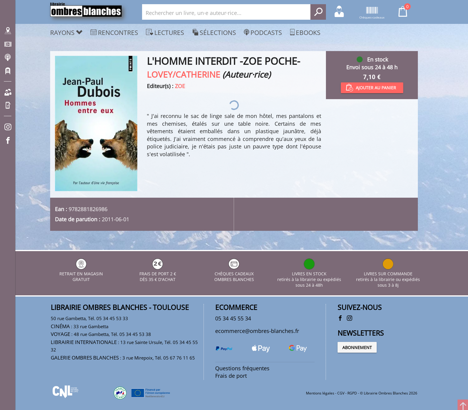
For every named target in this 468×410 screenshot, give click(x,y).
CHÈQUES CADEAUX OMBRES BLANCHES (234, 273)
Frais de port (231, 375)
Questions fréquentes (242, 368)
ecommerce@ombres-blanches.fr (257, 330)
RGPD (352, 393)
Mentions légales (320, 393)
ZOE (180, 86)
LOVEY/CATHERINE (183, 74)
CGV (340, 393)
